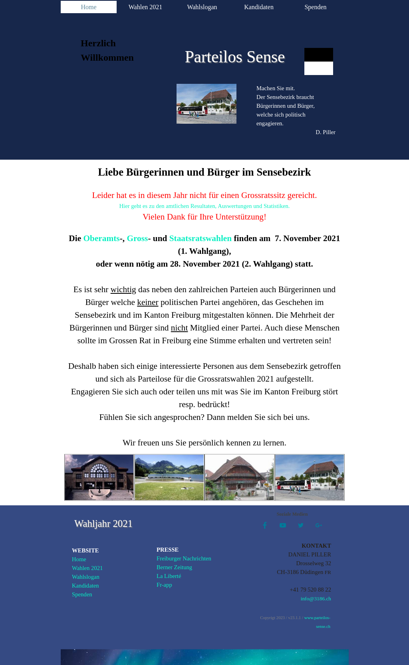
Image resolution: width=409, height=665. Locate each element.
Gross (137, 238)
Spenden (315, 7)
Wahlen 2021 (145, 7)
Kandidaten (259, 7)
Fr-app (164, 585)
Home (88, 7)
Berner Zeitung (174, 567)
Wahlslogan (202, 7)
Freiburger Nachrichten (184, 558)
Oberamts (101, 238)
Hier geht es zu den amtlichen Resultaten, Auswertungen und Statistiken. (204, 206)
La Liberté (169, 576)
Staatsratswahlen (200, 238)
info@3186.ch (316, 599)
